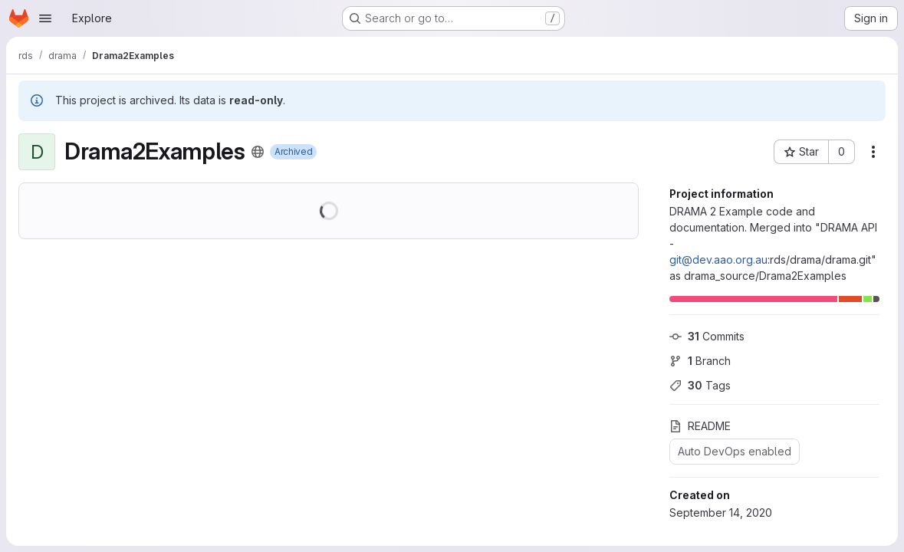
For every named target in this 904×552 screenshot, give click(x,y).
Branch (700, 360)
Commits (707, 336)
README (700, 425)
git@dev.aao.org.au (718, 259)
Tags (700, 385)
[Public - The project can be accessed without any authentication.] (257, 152)
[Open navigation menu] (45, 18)
